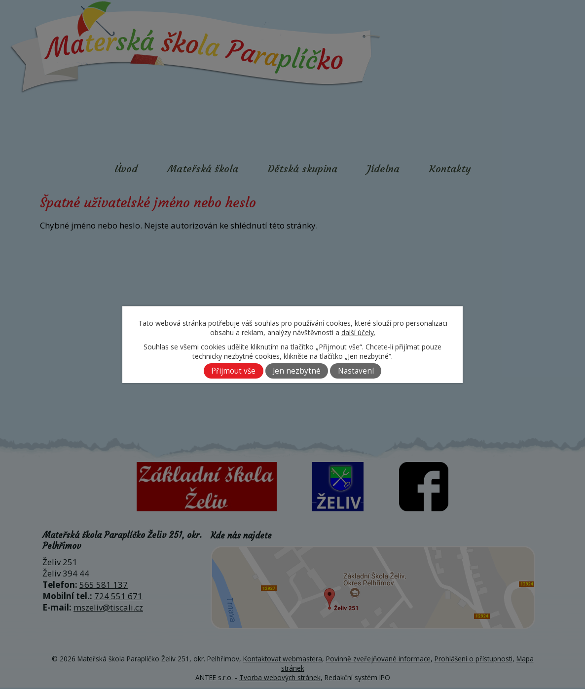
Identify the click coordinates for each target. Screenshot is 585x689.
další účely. (358, 332)
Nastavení (356, 371)
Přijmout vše (233, 371)
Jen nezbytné (297, 371)
